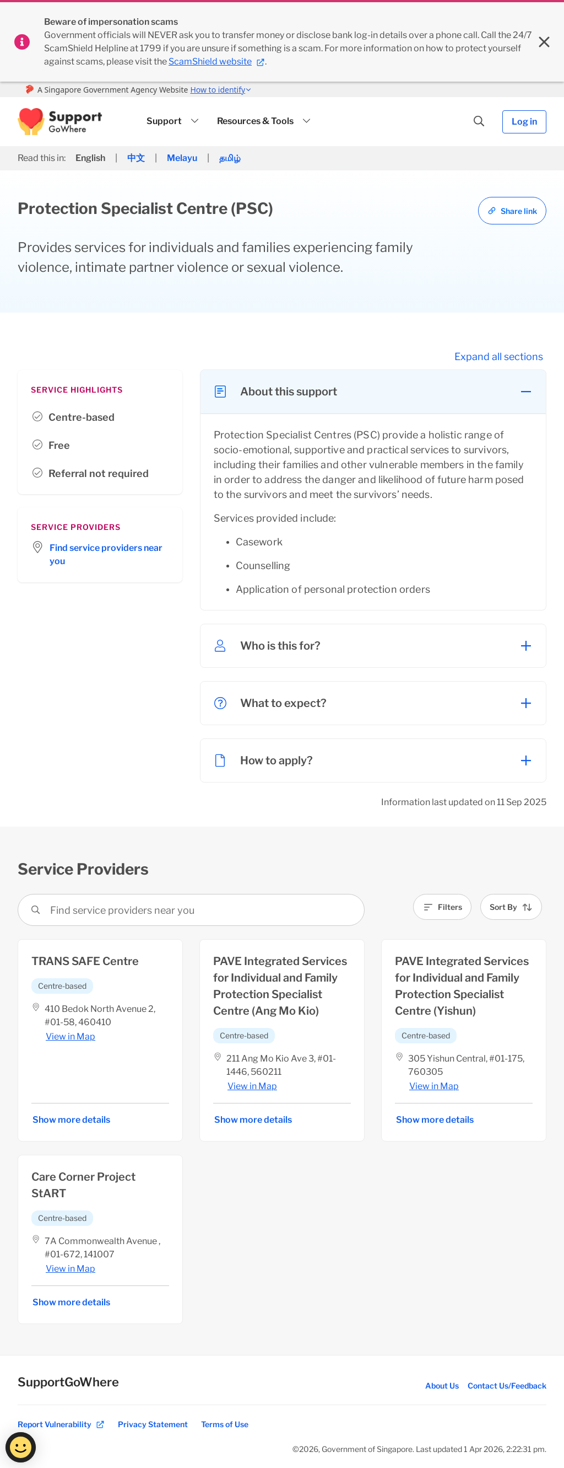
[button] (60, 121)
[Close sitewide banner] (544, 42)
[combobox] (51, 910)
